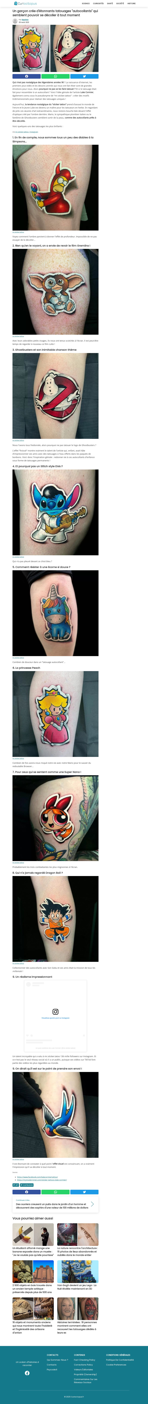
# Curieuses (27, 1184)
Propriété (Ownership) (85, 1374)
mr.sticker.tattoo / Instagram (26, 132)
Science (86, 3)
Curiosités (98, 3)
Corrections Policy (83, 1364)
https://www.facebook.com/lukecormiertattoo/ (37, 1177)
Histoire (131, 3)
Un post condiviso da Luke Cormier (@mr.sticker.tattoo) (55, 1048)
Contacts (52, 1364)
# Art (15, 1184)
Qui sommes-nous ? (57, 1359)
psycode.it (52, 1369)
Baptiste (25, 20)
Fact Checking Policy (84, 1359)
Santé (110, 3)
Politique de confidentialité (120, 1359)
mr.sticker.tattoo (18, 232)
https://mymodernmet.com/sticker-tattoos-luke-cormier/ (42, 1180)
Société (120, 3)
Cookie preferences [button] (116, 1364)
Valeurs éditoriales (83, 1369)
